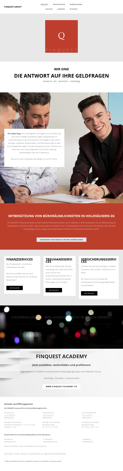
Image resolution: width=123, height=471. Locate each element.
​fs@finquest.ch (9, 417)
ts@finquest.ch (47, 417)
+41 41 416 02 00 (9, 415)
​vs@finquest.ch (87, 417)
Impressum (23, 453)
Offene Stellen (8, 453)
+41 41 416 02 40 (48, 415)
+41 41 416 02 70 (87, 415)
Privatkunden (59, 4)
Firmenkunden (76, 4)
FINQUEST (44, 4)
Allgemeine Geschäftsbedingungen (55, 453)
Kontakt (49, 9)
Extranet (74, 9)
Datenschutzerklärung (36, 453)
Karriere (61, 9)
